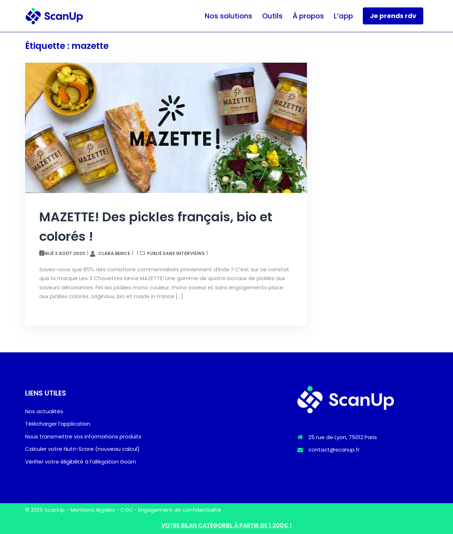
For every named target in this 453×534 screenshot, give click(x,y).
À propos (308, 16)
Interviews (190, 253)
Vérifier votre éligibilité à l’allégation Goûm (80, 461)
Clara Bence (114, 253)
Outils (272, 16)
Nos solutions (228, 16)
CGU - (129, 509)
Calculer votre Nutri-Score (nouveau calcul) (82, 449)
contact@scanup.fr (334, 449)
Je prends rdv (393, 15)
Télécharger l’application (57, 423)
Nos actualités (44, 411)
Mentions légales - (95, 509)
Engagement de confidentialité (179, 509)
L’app (343, 16)
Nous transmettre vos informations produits (83, 436)
